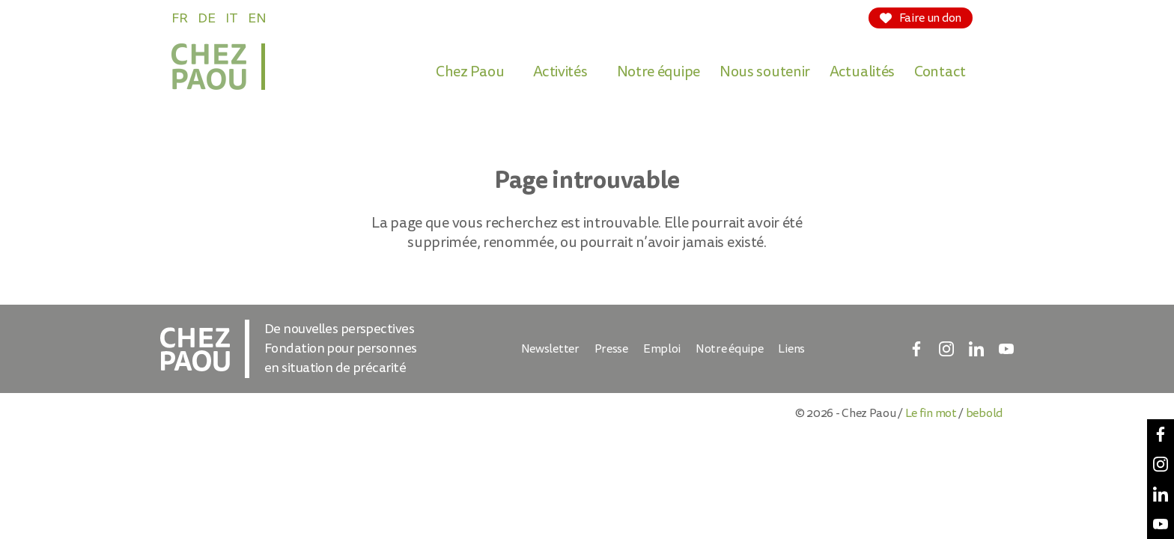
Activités (560, 71)
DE (206, 18)
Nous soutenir (765, 71)
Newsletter (550, 349)
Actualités (862, 71)
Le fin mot (931, 413)
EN (257, 18)
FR (179, 18)
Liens (791, 349)
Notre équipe (658, 71)
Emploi (662, 349)
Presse (611, 349)
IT (231, 18)
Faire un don (920, 18)
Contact (940, 71)
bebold (984, 413)
